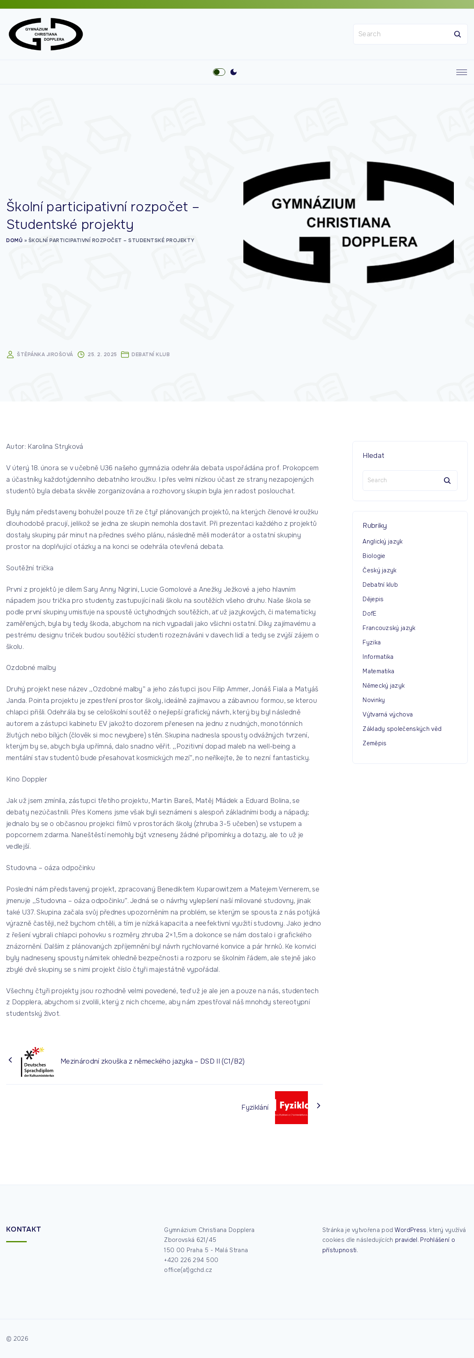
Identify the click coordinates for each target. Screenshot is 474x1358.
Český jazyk (380, 571)
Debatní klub (151, 356)
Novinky (374, 701)
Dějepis (373, 600)
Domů (14, 241)
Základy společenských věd (402, 730)
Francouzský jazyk (389, 629)
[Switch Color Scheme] (233, 74)
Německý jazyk (384, 687)
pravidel (406, 1240)
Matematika (378, 672)
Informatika (378, 658)
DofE (369, 614)
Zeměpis (374, 744)
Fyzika (372, 643)
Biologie (374, 557)
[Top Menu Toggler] (462, 74)
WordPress (411, 1230)
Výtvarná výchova (388, 715)
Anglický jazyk (382, 542)
